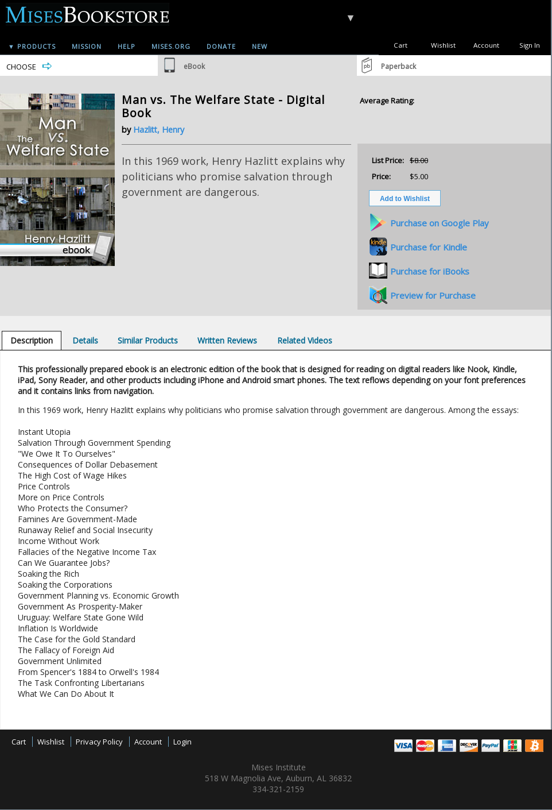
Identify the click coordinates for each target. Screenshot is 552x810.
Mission (87, 46)
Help (126, 46)
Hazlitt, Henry (158, 129)
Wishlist (443, 45)
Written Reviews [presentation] (227, 340)
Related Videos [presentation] (304, 340)
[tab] (31, 340)
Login (182, 741)
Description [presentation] (31, 340)
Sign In (529, 45)
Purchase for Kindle (428, 247)
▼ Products (32, 46)
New (259, 46)
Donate (221, 46)
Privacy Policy (99, 741)
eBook (194, 66)
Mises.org (171, 46)
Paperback (398, 66)
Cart (400, 45)
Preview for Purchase (433, 295)
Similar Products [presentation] (148, 340)
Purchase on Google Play (439, 223)
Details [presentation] (85, 340)
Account (486, 45)
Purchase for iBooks (429, 271)
